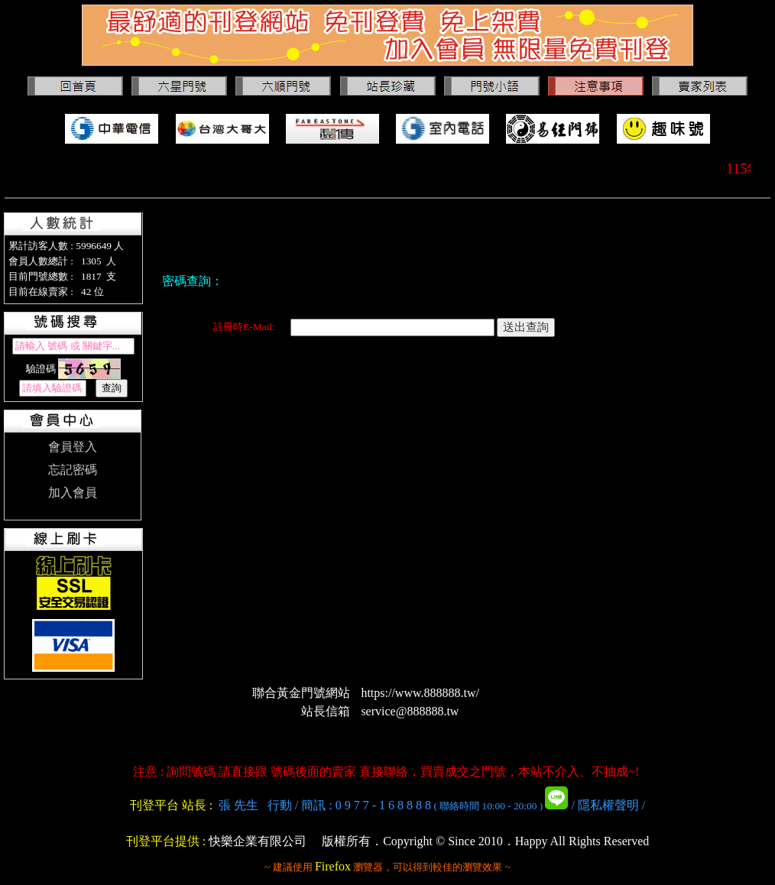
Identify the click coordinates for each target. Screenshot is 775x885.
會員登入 (72, 446)
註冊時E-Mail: (243, 326)
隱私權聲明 (608, 805)
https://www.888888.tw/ (420, 692)
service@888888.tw (410, 711)
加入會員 (72, 492)
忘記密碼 (72, 469)
